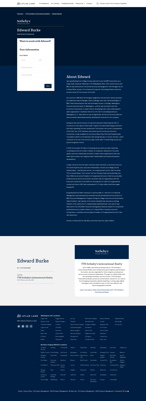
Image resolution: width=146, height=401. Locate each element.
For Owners (55, 3)
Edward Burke (57, 14)
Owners (20, 391)
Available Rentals (68, 3)
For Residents (44, 3)
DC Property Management (41, 391)
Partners (20, 14)
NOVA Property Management (59, 391)
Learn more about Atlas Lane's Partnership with (97, 290)
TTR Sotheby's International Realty (37, 14)
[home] (26, 3)
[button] (80, 3)
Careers (89, 3)
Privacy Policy (28, 391)
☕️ (128, 391)
